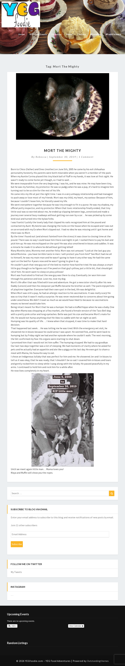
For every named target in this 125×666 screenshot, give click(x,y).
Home (21, 34)
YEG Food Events (38, 34)
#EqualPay (95, 34)
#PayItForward (113, 34)
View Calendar (76, 626)
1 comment (86, 156)
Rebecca (41, 156)
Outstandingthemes (98, 660)
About (69, 34)
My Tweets (16, 572)
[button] (12, 625)
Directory (56, 34)
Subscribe (17, 544)
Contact (81, 34)
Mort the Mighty (62, 150)
